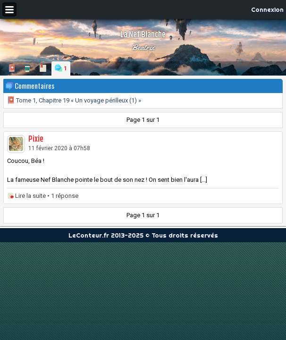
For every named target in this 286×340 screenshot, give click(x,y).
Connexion (267, 9)
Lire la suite (30, 195)
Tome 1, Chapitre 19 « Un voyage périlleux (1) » (74, 100)
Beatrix (143, 47)
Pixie (35, 139)
